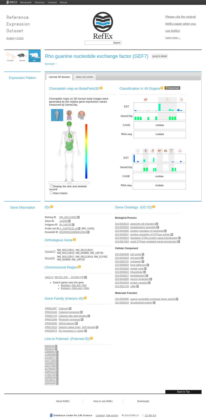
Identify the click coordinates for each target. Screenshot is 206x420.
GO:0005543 (122, 302)
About (63, 2)
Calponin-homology (69, 312)
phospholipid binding (141, 302)
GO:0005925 (122, 265)
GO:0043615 (122, 223)
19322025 (50, 383)
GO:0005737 (122, 261)
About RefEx (62, 401)
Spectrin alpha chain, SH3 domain (77, 327)
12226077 (50, 357)
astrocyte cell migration (142, 223)
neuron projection (139, 279)
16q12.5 (49, 277)
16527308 (50, 366)
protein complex (138, 282)
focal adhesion (138, 265)
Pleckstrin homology (69, 319)
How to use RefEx (103, 401)
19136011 (50, 380)
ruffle (132, 286)
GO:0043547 (122, 234)
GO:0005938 (122, 254)
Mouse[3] (50, 258)
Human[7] (50, 251)
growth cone (136, 268)
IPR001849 (51, 319)
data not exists (84, 76)
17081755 (50, 374)
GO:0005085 (122, 299)
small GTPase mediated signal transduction (153, 241)
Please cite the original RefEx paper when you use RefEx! (180, 23)
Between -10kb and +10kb (75, 288)
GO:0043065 (122, 231)
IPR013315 (51, 327)
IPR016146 (51, 312)
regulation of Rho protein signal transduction (153, 238)
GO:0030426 (122, 268)
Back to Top (183, 391)
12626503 (50, 363)
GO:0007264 (122, 241)
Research (26, 2)
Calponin (63, 308)
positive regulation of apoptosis (146, 231)
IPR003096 (51, 323)
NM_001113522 (67, 217)
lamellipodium (137, 275)
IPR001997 (51, 308)
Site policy (112, 415)
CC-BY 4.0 (150, 415)
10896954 (50, 351)
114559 (63, 221)
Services (40, 2)
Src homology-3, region (71, 331)
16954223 (50, 371)
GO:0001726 (122, 286)
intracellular (136, 272)
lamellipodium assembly (143, 227)
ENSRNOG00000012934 (72, 232)
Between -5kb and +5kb (73, 285)
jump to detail (159, 56)
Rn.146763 (65, 224)
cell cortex (135, 254)
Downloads (143, 401)
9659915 (49, 349)
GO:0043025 (122, 258)
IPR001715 (51, 316)
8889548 (49, 346)
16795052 (50, 368)
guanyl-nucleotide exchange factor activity (152, 299)
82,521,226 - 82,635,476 (69, 277)
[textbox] (98, 43)
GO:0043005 (122, 279)
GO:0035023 (122, 238)
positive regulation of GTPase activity (150, 234)
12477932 (50, 360)
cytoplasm (135, 261)
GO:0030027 (122, 275)
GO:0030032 (122, 227)
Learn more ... (172, 37)
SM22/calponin (67, 323)
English (10, 38)
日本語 (20, 38)
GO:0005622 (122, 272)
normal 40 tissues (59, 76)
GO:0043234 (122, 282)
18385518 (50, 377)
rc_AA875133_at (68, 228)
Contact (52, 2)
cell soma (135, 258)
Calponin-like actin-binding (73, 316)
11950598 (50, 354)
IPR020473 (51, 331)
